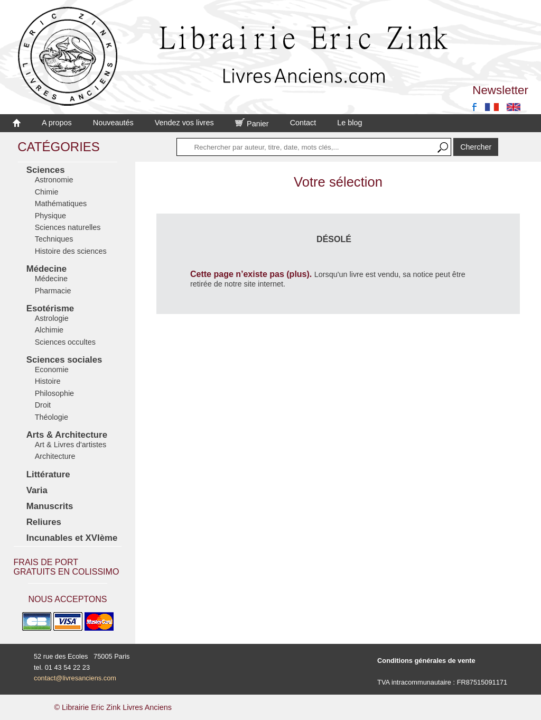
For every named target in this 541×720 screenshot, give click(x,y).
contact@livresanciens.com (75, 678)
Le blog (349, 122)
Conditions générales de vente (426, 660)
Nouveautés (113, 122)
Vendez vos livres (184, 122)
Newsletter (500, 90)
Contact (303, 122)
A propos (57, 122)
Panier (252, 123)
